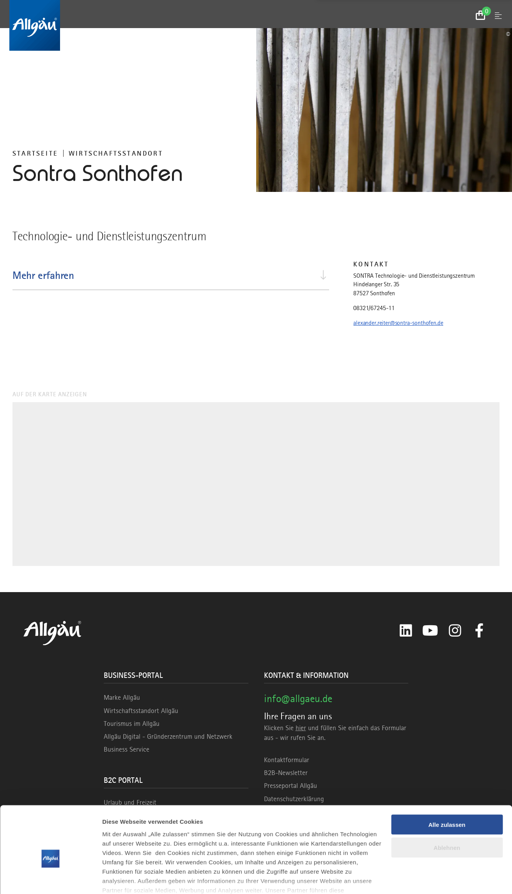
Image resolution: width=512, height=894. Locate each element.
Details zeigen (122, 878)
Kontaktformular (286, 760)
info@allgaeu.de (298, 698)
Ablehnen (447, 806)
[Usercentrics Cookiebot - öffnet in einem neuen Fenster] (50, 879)
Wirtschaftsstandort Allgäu (141, 711)
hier (301, 728)
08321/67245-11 (374, 308)
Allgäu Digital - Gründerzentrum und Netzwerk (168, 736)
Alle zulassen (446, 783)
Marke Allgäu (122, 697)
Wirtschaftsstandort (116, 153)
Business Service (126, 749)
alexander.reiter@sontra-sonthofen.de (398, 322)
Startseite (35, 153)
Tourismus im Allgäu (131, 723)
